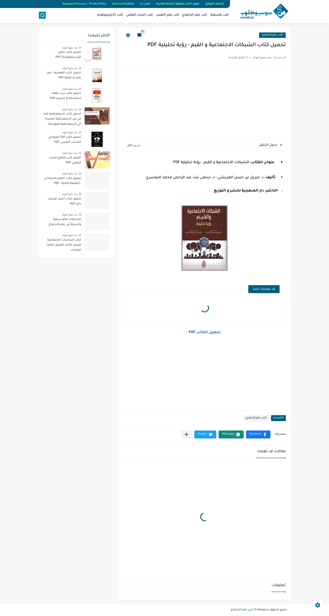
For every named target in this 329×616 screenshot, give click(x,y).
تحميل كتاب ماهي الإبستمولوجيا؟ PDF (68, 55)
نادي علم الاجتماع (242, 609)
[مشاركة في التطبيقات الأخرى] (186, 434)
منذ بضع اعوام (70, 47)
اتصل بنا (145, 4)
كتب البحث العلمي (139, 15)
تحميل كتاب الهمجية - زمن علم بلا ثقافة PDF (63, 75)
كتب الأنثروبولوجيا (110, 15)
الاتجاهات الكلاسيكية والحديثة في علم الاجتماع (65, 222)
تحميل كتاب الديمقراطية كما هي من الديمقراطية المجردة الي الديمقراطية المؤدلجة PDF (62, 119)
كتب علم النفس (167, 15)
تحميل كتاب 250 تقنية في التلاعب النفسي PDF (64, 140)
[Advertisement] (204, 103)
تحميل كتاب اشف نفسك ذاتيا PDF (64, 201)
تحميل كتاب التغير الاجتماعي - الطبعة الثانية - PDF (62, 181)
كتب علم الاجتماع (194, 15)
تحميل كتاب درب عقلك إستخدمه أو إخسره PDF (65, 96)
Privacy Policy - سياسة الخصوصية (84, 4)
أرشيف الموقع (215, 4)
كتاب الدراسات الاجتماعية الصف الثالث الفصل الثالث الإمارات (63, 245)
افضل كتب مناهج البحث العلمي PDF (65, 160)
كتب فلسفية (219, 15)
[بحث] (42, 15)
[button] (258, 434)
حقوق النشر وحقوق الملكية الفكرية (178, 4)
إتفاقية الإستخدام (123, 4)
